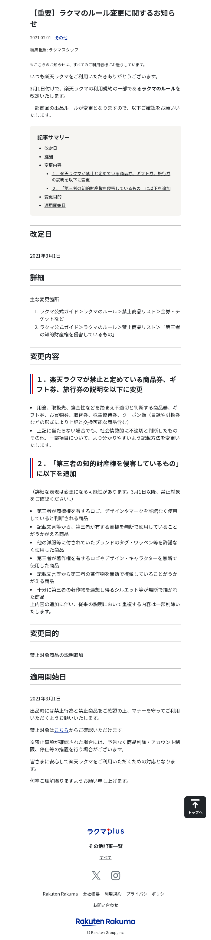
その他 (61, 37)
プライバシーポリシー (147, 894)
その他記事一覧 (106, 846)
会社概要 (91, 894)
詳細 (49, 156)
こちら (61, 729)
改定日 (51, 148)
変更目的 (53, 197)
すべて (106, 857)
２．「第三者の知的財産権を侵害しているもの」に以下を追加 (111, 188)
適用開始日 (55, 205)
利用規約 (112, 894)
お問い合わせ (105, 905)
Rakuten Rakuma (60, 894)
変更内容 (53, 165)
